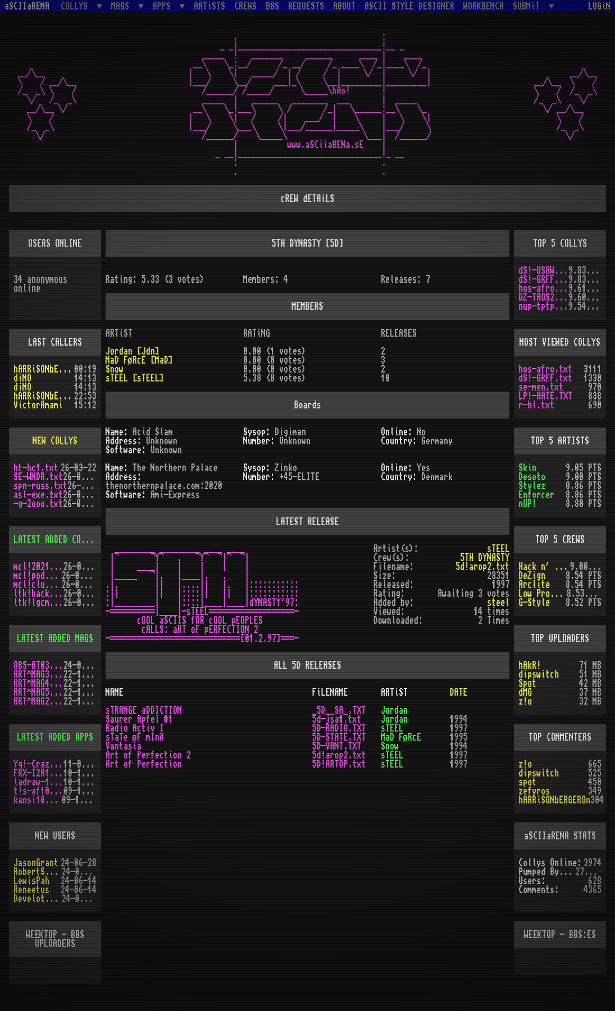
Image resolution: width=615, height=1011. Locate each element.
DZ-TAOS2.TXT (543, 297)
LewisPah (31, 880)
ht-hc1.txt (35, 467)
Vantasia (124, 746)
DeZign (531, 575)
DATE (459, 692)
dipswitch (538, 674)
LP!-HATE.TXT (545, 396)
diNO (22, 378)
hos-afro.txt (543, 288)
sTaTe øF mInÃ (138, 737)
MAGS (122, 6)
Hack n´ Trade (544, 566)
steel (498, 602)
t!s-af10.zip (38, 791)
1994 (459, 719)
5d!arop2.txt (482, 566)
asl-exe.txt (38, 494)
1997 (459, 728)
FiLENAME (330, 692)
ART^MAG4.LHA (38, 683)
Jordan (394, 710)
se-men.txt (540, 387)
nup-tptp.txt (543, 306)
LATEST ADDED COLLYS (56, 539)
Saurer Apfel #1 (139, 719)
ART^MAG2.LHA (38, 701)
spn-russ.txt (40, 485)
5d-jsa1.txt (336, 719)
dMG (525, 692)
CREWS (245, 6)
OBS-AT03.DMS (38, 665)
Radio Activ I (135, 728)
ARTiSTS (209, 6)
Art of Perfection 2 (148, 755)
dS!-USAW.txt (543, 270)
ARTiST (394, 692)
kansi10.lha (37, 800)
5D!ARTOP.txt (339, 764)
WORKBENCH (483, 6)
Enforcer (536, 494)
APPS (164, 6)
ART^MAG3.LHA (38, 674)
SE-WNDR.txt (38, 476)
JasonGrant (35, 862)
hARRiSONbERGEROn (43, 369)
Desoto (531, 476)
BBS (272, 6)
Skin (527, 467)
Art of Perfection (144, 764)
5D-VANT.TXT (336, 746)
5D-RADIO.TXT (339, 728)
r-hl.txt (536, 405)
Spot (527, 683)
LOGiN (599, 6)
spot (527, 782)
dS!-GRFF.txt (543, 279)
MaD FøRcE (401, 737)
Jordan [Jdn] (133, 351)
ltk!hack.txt (38, 593)
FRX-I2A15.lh (38, 773)
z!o (525, 701)
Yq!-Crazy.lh (38, 764)
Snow (115, 369)
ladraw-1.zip (38, 782)
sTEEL (498, 548)
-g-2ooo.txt (38, 503)
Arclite (534, 584)
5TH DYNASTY (484, 557)
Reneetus (31, 889)
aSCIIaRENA (26, 6)
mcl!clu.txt (37, 584)
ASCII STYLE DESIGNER (409, 6)
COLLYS (76, 6)
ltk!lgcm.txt (38, 602)
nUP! (527, 503)
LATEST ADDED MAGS (55, 638)
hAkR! (529, 665)
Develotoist (37, 898)
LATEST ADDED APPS (55, 737)
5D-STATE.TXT (339, 737)
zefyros (534, 791)
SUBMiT (528, 6)
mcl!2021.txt (38, 566)
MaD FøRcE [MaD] (139, 360)
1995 (459, 737)
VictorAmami (38, 405)
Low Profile (542, 593)
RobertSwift (37, 871)
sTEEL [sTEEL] (135, 378)
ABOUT (344, 6)
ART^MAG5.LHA (38, 692)
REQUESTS (306, 6)
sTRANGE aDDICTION (144, 710)
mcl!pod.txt (37, 575)
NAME (115, 692)
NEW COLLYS (55, 440)
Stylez (531, 485)
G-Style (534, 602)
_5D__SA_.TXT (339, 710)
